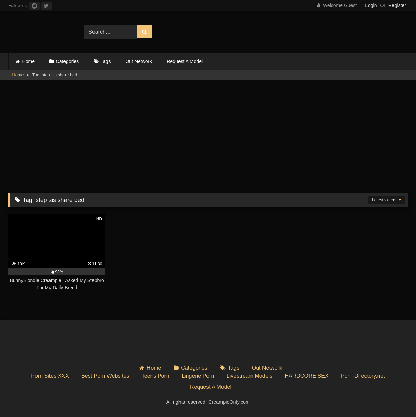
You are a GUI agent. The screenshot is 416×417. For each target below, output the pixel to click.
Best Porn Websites (105, 376)
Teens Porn (155, 376)
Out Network (138, 61)
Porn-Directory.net (363, 376)
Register (397, 5)
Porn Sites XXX (50, 376)
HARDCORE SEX (307, 376)
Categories (67, 61)
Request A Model (185, 61)
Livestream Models (249, 376)
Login (371, 5)
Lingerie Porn (198, 376)
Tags (106, 61)
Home (28, 61)
